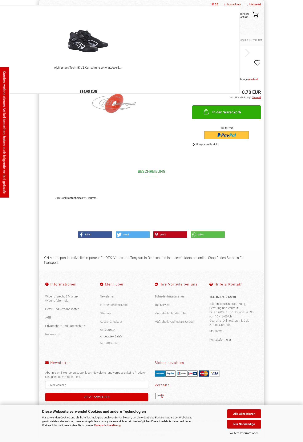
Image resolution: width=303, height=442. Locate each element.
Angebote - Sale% (111, 336)
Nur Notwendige (244, 424)
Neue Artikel (108, 330)
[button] (95, 234)
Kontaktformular (220, 339)
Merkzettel (254, 4)
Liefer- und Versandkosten (62, 309)
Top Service (162, 305)
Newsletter (107, 296)
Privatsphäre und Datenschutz (65, 326)
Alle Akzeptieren (244, 413)
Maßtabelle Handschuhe (170, 313)
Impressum (52, 334)
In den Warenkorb (222, 111)
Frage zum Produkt (207, 144)
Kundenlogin (232, 4)
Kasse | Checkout (111, 321)
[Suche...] (181, 17)
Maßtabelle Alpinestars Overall (174, 321)
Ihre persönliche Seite (114, 305)
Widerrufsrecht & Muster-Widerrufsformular (61, 298)
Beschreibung (151, 171)
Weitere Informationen (244, 433)
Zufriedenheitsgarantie (169, 296)
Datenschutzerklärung (107, 425)
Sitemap (105, 313)
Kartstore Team (110, 342)
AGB (48, 317)
